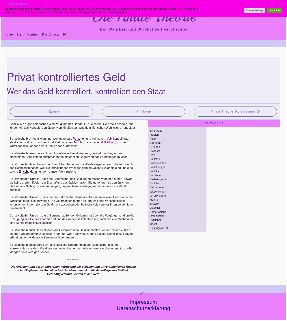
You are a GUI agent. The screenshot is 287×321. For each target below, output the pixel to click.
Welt (95, 274)
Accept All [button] (274, 10)
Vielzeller (155, 208)
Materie (154, 200)
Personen (79, 138)
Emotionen (156, 175)
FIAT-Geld (108, 142)
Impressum (143, 302)
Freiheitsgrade (158, 179)
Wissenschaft (157, 192)
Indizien (154, 135)
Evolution (155, 183)
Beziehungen (157, 167)
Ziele (152, 155)
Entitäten (155, 159)
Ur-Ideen (155, 147)
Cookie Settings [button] (254, 10)
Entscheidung (28, 171)
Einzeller (155, 204)
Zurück (52, 111)
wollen (44, 201)
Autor (153, 139)
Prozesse (155, 151)
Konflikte (155, 171)
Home (8, 34)
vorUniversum (158, 196)
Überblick (155, 143)
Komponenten (158, 163)
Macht (153, 224)
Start (20, 34)
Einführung (156, 131)
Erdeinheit (155, 220)
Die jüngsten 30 (54, 34)
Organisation (157, 216)
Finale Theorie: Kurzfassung (235, 111)
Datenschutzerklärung (143, 308)
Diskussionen (157, 187)
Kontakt (32, 34)
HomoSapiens (158, 212)
